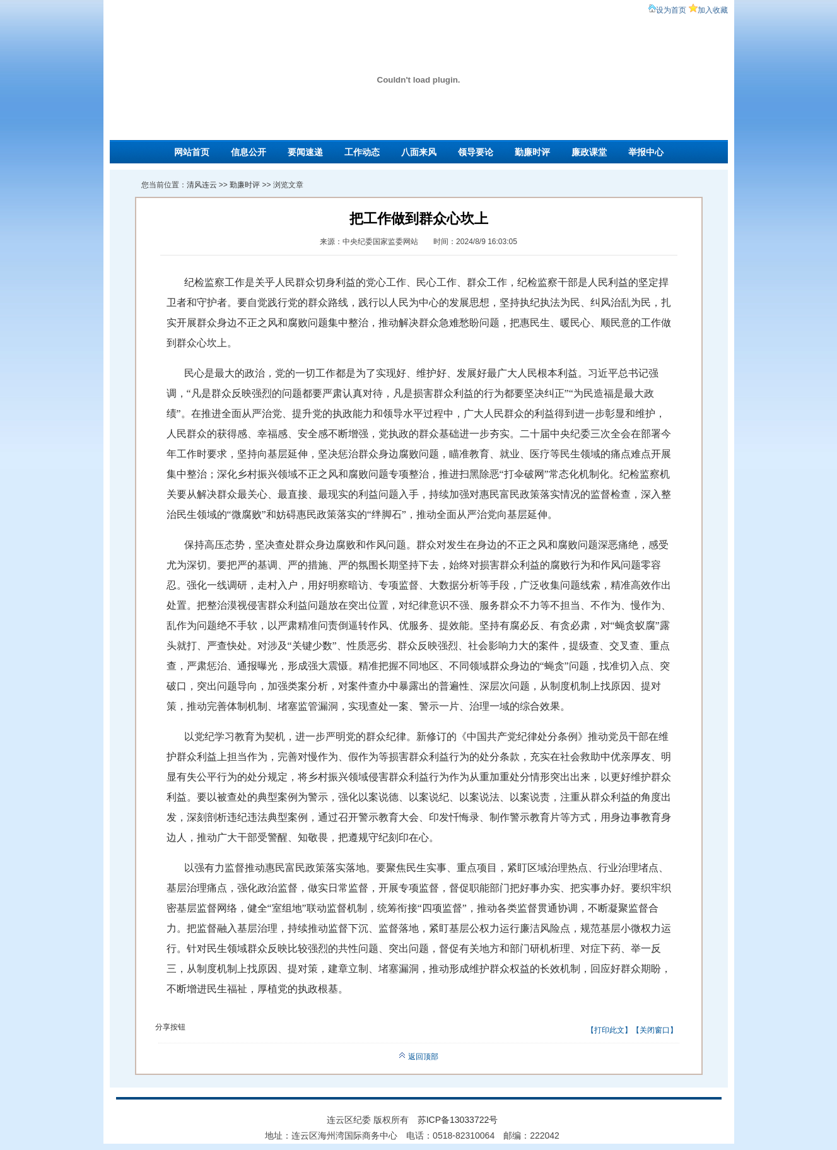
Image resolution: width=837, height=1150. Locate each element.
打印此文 (609, 1030)
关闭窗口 (655, 1030)
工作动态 (362, 152)
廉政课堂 (589, 152)
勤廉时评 (532, 152)
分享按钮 (170, 1027)
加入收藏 (713, 10)
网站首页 (191, 152)
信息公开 (248, 152)
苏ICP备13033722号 (458, 1120)
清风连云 (202, 184)
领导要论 (475, 152)
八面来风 (418, 152)
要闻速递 (305, 152)
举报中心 (646, 152)
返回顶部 (418, 1056)
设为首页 (671, 10)
